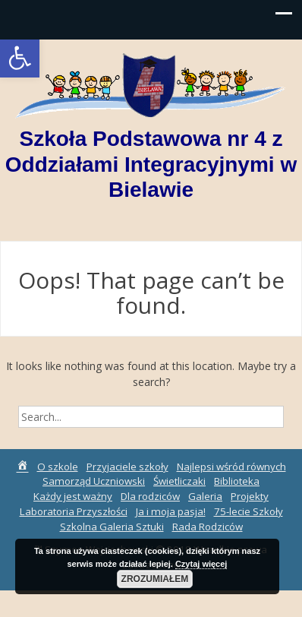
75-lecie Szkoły (248, 511)
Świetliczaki (179, 481)
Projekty (250, 496)
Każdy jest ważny (72, 496)
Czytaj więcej (201, 563)
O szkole (57, 466)
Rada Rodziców (207, 526)
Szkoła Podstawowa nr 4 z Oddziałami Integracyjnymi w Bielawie (151, 164)
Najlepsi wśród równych (231, 466)
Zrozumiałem (155, 579)
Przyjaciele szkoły (127, 466)
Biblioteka (237, 481)
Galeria (205, 496)
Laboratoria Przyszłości (73, 511)
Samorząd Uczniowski (93, 481)
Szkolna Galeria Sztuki (112, 526)
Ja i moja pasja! (171, 511)
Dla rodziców (150, 496)
